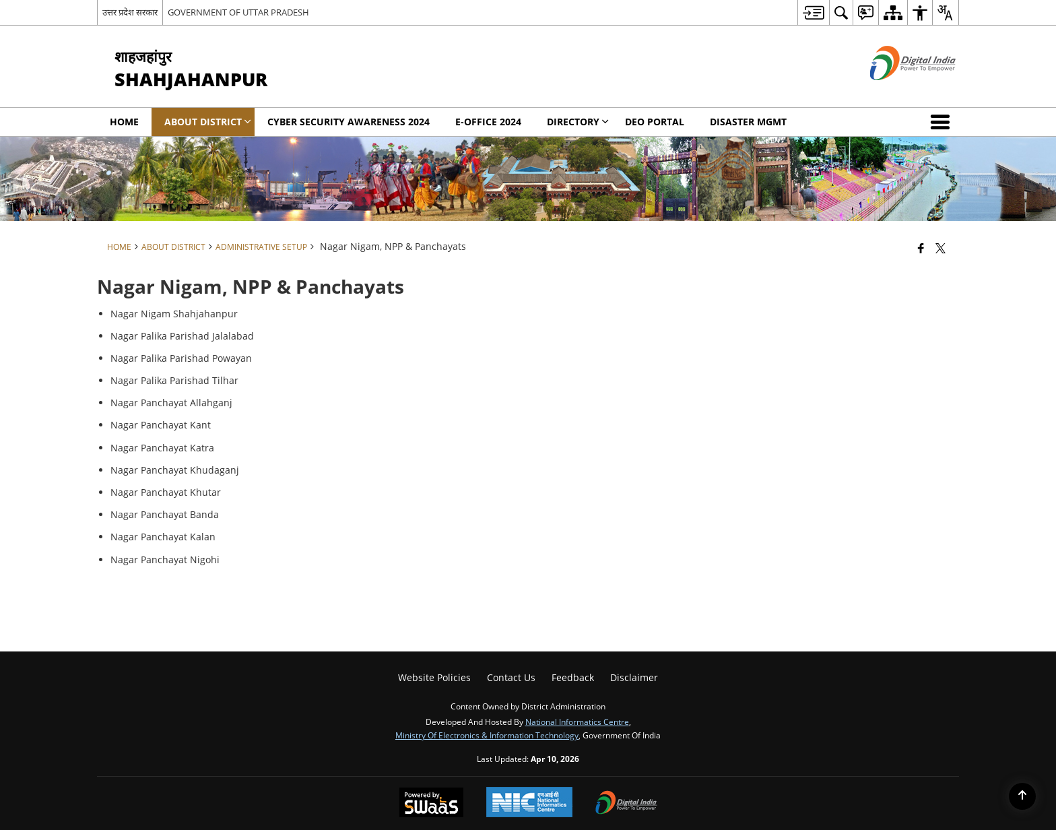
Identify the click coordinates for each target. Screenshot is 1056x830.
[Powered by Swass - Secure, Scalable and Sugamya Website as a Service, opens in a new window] (431, 803)
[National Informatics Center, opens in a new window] (529, 803)
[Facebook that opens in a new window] (921, 248)
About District (173, 246)
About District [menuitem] (207, 121)
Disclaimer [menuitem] (634, 677)
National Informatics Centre (577, 721)
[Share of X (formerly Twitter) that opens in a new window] (940, 248)
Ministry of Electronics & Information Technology (487, 735)
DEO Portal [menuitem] (654, 121)
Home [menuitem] (124, 121)
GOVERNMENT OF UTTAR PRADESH (238, 12)
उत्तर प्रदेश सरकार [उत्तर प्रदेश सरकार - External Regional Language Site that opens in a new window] (130, 12)
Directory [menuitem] (578, 121)
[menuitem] (813, 12)
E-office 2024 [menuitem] (488, 121)
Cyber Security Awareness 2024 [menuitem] (348, 121)
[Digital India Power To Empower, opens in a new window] (626, 803)
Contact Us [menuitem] (511, 677)
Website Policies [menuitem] (434, 677)
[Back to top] (1022, 796)
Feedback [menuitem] (573, 677)
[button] (943, 122)
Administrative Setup (261, 246)
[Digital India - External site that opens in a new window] (896, 91)
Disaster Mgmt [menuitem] (748, 121)
